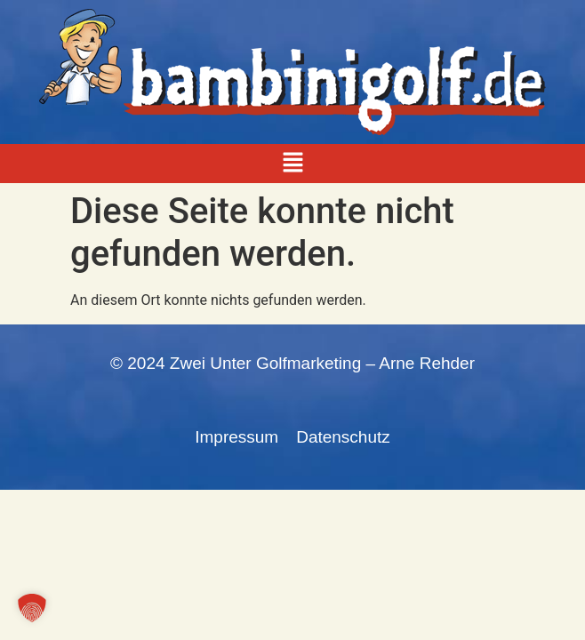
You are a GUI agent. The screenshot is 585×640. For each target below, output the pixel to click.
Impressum (236, 437)
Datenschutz (343, 437)
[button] (292, 163)
